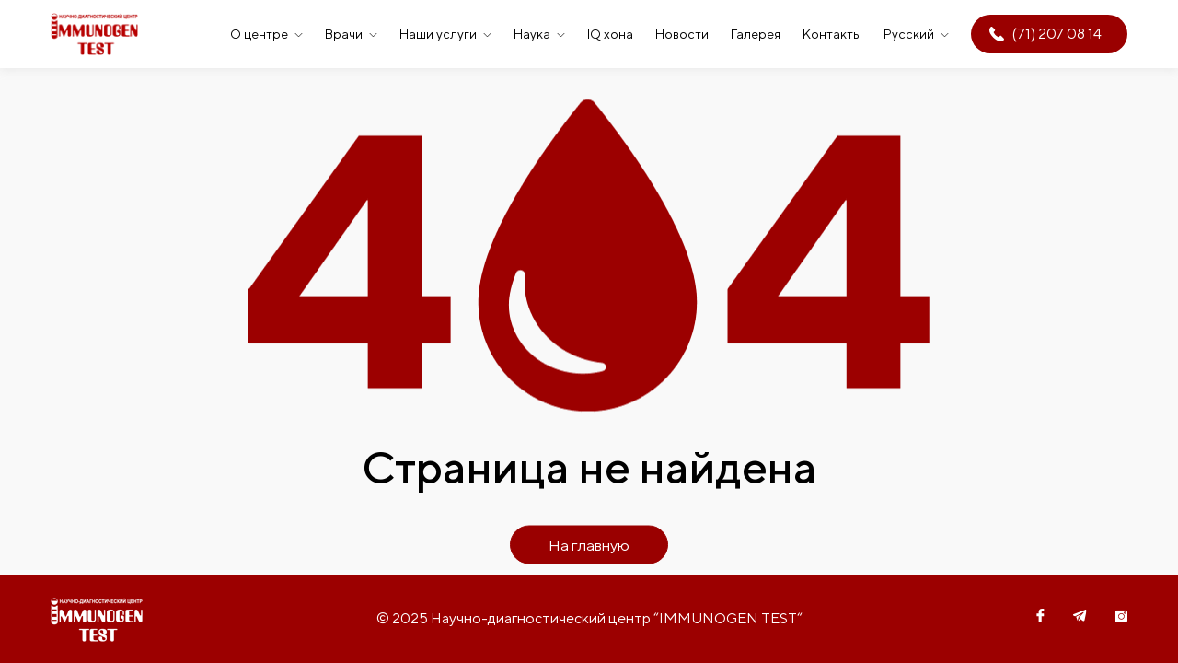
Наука (532, 34)
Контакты (832, 34)
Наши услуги (438, 34)
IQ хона (610, 34)
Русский (909, 34)
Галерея (755, 34)
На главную (589, 545)
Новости (682, 34)
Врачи (344, 34)
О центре (259, 34)
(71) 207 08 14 (1057, 33)
